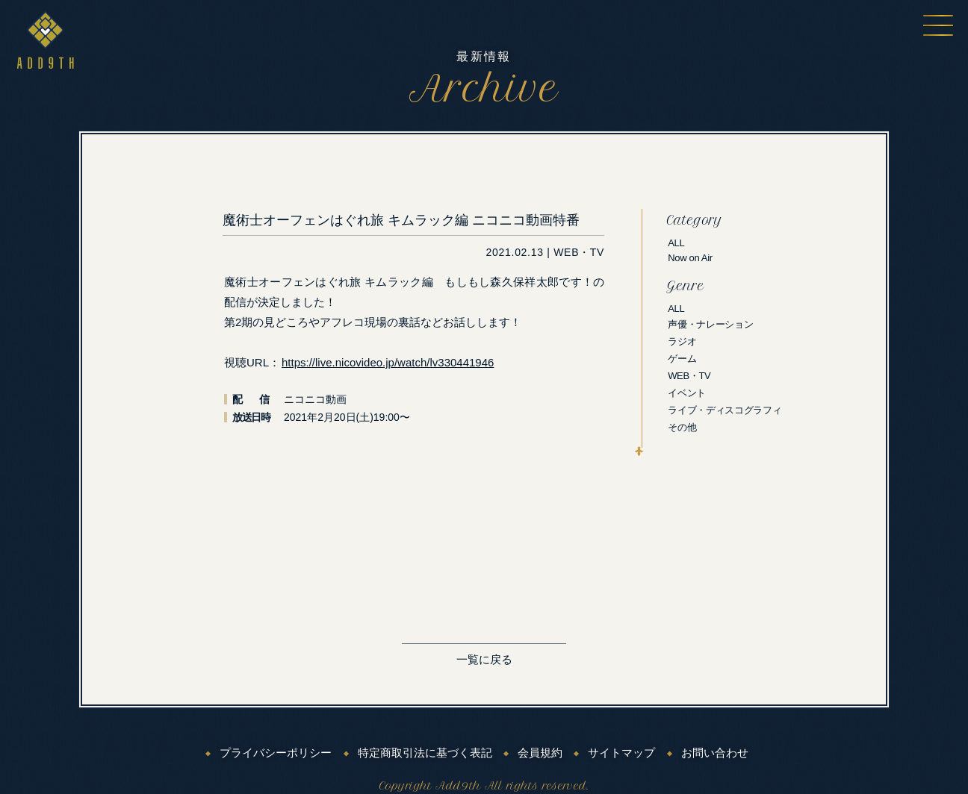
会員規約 (540, 753)
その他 (682, 427)
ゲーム (682, 358)
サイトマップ (621, 753)
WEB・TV (689, 375)
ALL (676, 242)
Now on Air (690, 257)
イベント (687, 392)
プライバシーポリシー (276, 753)
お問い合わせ (714, 753)
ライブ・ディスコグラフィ (724, 410)
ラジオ (682, 341)
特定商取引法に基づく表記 (425, 753)
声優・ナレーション (710, 324)
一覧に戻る (484, 660)
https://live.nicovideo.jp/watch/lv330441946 (388, 362)
